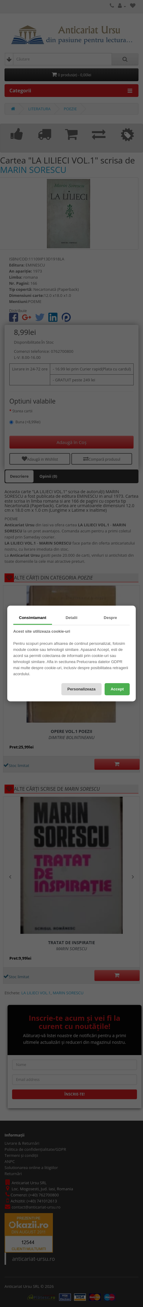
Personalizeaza (81, 689)
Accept (117, 689)
